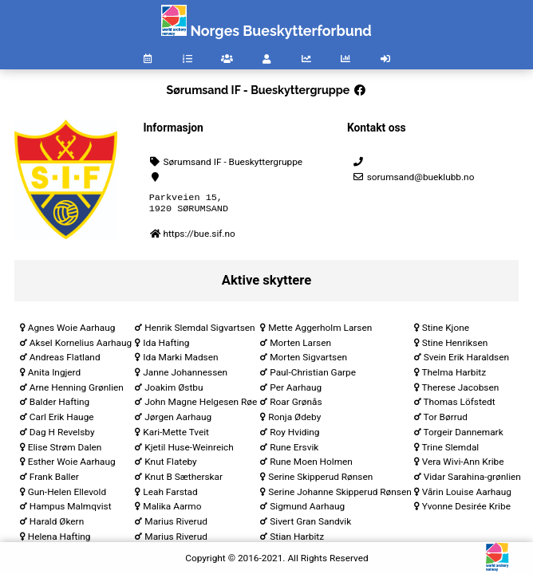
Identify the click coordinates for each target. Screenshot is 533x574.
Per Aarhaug (296, 390)
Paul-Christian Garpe (313, 375)
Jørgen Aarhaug (177, 420)
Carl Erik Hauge (62, 420)
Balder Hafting (59, 405)
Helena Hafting (59, 539)
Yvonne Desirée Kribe (466, 509)
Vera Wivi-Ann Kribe (463, 464)
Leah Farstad (170, 495)
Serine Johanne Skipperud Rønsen (339, 495)
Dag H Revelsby (62, 435)
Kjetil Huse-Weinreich (188, 450)
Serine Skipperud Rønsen (320, 480)
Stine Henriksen (455, 346)
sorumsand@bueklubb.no (413, 177)
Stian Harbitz (297, 539)
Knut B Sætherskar (183, 480)
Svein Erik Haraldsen (466, 360)
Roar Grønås (296, 405)
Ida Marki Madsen (180, 360)
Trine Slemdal (450, 450)
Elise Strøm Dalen (65, 450)
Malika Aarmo (172, 509)
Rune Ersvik (294, 450)
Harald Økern (57, 524)
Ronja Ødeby (294, 420)
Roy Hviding (294, 435)
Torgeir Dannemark (463, 435)
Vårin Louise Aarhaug (466, 495)
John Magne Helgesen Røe (200, 405)
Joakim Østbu (173, 390)
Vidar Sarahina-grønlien (472, 480)
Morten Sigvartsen (308, 360)
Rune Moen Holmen (311, 464)
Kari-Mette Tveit (176, 435)
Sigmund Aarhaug (307, 509)
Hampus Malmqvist (71, 509)
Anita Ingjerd (54, 375)
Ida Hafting (166, 346)
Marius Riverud (175, 524)
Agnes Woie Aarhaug (72, 330)
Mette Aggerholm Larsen (320, 330)
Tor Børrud (445, 420)
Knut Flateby (170, 464)
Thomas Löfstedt (459, 405)
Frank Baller (54, 480)
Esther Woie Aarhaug (72, 464)
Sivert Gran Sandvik (310, 524)
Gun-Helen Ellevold (67, 495)
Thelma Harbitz (453, 375)
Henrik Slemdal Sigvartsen (199, 330)
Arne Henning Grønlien (77, 390)
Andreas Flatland (65, 360)
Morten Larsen (300, 346)
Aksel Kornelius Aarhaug (81, 346)
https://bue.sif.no (199, 236)
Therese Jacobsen (460, 390)
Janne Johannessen (185, 375)
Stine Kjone (445, 330)
